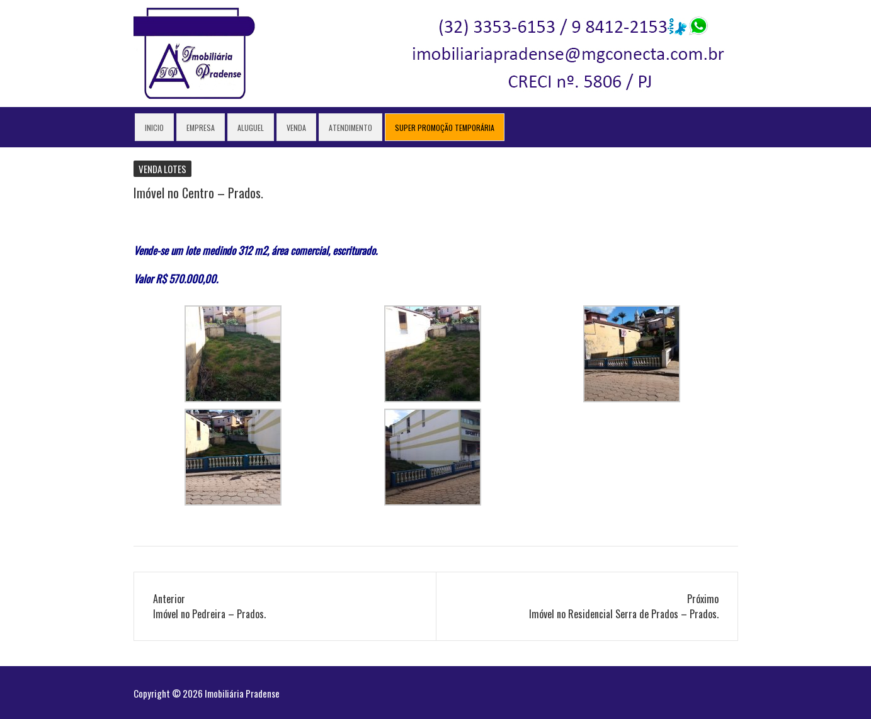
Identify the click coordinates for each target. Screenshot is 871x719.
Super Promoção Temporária (444, 127)
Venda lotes (162, 169)
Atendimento (350, 127)
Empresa (200, 127)
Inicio (154, 127)
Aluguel (250, 127)
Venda (296, 127)
